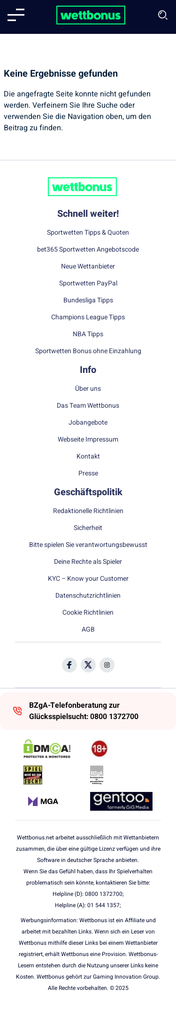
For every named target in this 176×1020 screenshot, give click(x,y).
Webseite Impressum (88, 439)
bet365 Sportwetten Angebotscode (88, 249)
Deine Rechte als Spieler (88, 562)
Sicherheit (88, 528)
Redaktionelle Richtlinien (88, 511)
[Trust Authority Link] (121, 775)
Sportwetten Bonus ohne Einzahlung (88, 351)
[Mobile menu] (16, 15)
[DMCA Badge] (54, 748)
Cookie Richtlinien (88, 612)
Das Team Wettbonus (88, 406)
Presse (88, 473)
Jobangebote (88, 422)
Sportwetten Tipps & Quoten (88, 232)
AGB (88, 629)
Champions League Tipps (88, 317)
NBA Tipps (88, 334)
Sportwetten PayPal (88, 283)
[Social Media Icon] (69, 664)
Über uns (88, 389)
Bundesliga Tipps (88, 300)
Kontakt (88, 456)
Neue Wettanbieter (88, 266)
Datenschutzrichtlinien (88, 596)
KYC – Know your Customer (88, 579)
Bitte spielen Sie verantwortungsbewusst (88, 545)
